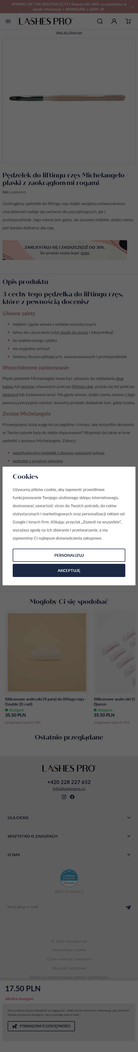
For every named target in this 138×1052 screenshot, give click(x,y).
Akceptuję (69, 570)
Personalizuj (69, 555)
